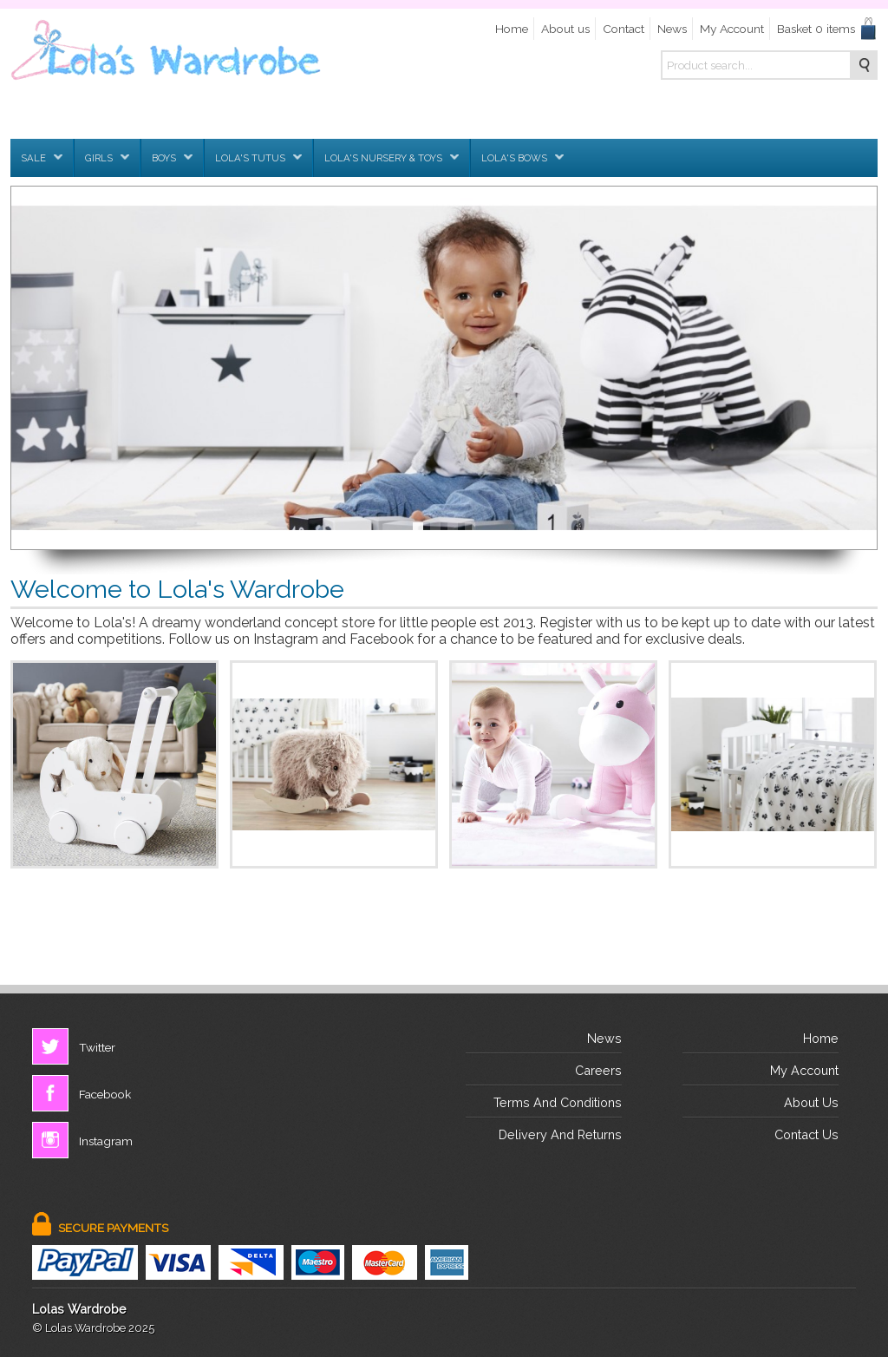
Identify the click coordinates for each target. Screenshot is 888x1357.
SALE (41, 158)
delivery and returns (560, 1134)
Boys (172, 158)
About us (565, 29)
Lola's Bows (522, 158)
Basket (816, 29)
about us (811, 1102)
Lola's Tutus (258, 158)
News (672, 29)
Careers (598, 1070)
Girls (107, 158)
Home (511, 29)
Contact (623, 29)
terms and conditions (557, 1102)
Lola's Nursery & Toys (391, 158)
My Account (732, 29)
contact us (806, 1134)
